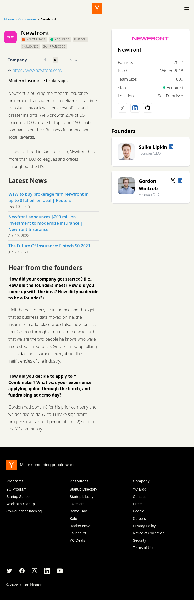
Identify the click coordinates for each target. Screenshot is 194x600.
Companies (27, 19)
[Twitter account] (173, 180)
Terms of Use (143, 548)
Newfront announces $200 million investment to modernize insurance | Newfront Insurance (45, 223)
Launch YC (79, 533)
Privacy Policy (144, 526)
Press (137, 504)
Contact (139, 496)
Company (17, 60)
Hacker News (80, 526)
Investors (77, 504)
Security (139, 540)
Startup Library (82, 496)
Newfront (129, 49)
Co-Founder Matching (24, 511)
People (138, 511)
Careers (139, 518)
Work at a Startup (20, 504)
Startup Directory (83, 489)
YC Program (16, 489)
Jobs (45, 60)
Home (9, 19)
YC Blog (139, 489)
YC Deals (77, 540)
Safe (73, 518)
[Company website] (122, 108)
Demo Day (78, 511)
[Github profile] (147, 108)
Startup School (18, 496)
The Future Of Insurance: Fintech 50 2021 (49, 246)
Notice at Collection (148, 533)
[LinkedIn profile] (135, 108)
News (74, 60)
